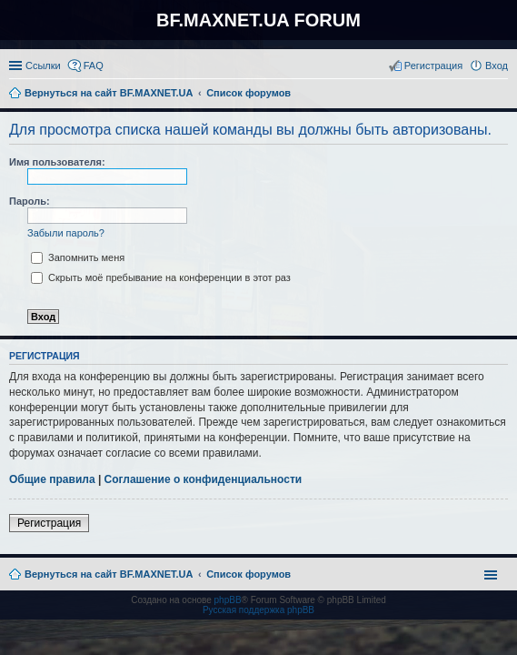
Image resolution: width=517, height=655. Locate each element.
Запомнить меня (77, 257)
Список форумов (248, 574)
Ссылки (43, 65)
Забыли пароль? (65, 232)
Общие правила (52, 479)
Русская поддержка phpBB (258, 610)
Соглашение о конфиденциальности (203, 479)
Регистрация (49, 523)
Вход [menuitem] (496, 65)
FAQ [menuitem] (94, 65)
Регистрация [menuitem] (433, 65)
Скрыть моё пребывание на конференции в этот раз (161, 277)
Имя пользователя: (57, 161)
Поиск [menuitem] (502, 94)
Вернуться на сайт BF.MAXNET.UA (109, 574)
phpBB (228, 600)
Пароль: (29, 201)
